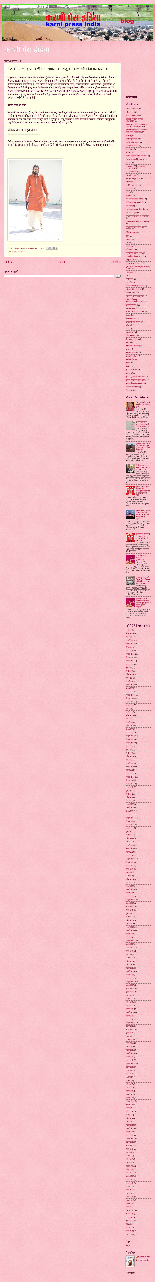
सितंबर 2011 (130, 1214)
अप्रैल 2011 (129, 1231)
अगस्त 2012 (130, 1180)
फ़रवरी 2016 (130, 1050)
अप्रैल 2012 (129, 1190)
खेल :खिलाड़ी (130, 206)
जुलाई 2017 (129, 992)
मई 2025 (128, 671)
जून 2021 (129, 831)
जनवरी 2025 (130, 685)
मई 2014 (128, 1115)
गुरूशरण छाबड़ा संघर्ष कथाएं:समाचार (137, 216)
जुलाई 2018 (129, 951)
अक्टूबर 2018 (130, 941)
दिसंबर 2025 (130, 647)
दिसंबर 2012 (130, 1169)
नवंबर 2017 (129, 978)
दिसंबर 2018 (130, 934)
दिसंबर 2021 (130, 811)
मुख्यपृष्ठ (61, 262)
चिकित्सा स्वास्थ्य (131, 232)
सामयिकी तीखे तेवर (132, 353)
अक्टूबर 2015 (130, 1064)
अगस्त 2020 (130, 866)
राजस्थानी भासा (131, 318)
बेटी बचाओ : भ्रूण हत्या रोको (135, 286)
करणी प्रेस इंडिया (27, 50)
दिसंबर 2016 (130, 1016)
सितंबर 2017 (130, 985)
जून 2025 (129, 668)
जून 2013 (129, 1152)
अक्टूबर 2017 (130, 982)
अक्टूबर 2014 (130, 1101)
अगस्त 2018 (130, 948)
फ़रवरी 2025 (130, 681)
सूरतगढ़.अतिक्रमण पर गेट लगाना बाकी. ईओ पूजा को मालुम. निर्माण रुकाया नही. (143, 447)
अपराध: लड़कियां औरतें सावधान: (136, 156)
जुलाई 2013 (129, 1149)
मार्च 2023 (129, 760)
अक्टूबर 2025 (130, 654)
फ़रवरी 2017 (130, 1009)
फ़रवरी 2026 (130, 640)
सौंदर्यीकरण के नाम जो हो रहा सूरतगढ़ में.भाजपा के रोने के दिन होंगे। (143, 537)
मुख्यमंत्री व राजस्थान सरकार (135, 296)
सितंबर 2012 (130, 1176)
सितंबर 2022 (130, 780)
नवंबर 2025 (129, 651)
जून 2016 (129, 1036)
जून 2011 (129, 1224)
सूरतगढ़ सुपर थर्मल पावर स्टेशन (135, 377)
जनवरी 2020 (130, 889)
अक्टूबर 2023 (130, 736)
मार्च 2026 (129, 637)
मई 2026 (128, 630)
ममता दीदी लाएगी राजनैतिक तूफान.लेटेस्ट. (141, 558)
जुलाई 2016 (129, 1033)
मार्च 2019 (129, 924)
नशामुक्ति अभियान (132, 260)
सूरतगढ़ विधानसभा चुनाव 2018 (136, 383)
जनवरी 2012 (130, 1200)
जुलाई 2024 (129, 705)
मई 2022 (128, 794)
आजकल (128, 163)
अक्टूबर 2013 (130, 1139)
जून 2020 (129, 872)
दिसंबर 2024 (130, 688)
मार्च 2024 (129, 719)
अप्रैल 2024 (129, 715)
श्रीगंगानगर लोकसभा (132, 339)
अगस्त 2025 (130, 661)
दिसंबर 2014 (130, 1098)
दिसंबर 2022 (130, 770)
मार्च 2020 (129, 883)
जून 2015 (129, 1077)
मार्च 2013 (129, 1163)
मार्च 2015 (129, 1087)
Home (128, 1245)
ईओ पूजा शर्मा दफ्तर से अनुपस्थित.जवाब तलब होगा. (143, 405)
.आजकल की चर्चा (131, 109)
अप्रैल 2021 (129, 838)
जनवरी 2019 (130, 930)
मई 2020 (128, 876)
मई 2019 (128, 917)
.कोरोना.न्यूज (130, 112)
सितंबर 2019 (130, 903)
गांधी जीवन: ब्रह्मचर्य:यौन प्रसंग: (135, 209)
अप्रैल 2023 (129, 756)
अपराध (128, 152)
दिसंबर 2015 (130, 1057)
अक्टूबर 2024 (130, 695)
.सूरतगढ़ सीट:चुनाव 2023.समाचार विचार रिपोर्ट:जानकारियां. (136, 131)
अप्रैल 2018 (129, 961)
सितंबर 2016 (130, 1026)
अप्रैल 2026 (129, 633)
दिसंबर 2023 (130, 729)
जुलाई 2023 (129, 746)
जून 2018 (129, 954)
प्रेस (127, 275)
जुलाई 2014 (129, 1111)
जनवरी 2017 (130, 1012)
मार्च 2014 (129, 1122)
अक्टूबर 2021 (130, 818)
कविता (128, 192)
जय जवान (129, 239)
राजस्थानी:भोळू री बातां (133, 322)
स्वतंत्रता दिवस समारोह (133, 387)
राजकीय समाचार (131, 305)
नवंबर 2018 (129, 937)
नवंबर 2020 (129, 855)
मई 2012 (128, 1186)
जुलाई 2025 (129, 664)
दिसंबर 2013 (130, 1132)
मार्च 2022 (129, 801)
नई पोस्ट (8, 262)
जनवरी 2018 (130, 971)
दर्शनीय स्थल (129, 246)
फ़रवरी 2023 (130, 763)
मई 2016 (128, 1040)
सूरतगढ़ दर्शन (130, 373)
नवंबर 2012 (129, 1173)
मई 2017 (128, 999)
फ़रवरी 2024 (130, 722)
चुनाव (127, 236)
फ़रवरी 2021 (130, 845)
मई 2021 (128, 835)
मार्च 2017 (129, 1005)
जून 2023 (129, 750)
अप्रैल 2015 (129, 1084)
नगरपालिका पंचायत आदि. (134, 256)
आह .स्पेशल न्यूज (131, 175)
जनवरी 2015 (130, 1094)
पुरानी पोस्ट (116, 262)
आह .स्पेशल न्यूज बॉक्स (133, 178)
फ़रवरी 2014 (130, 1125)
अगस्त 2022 (130, 784)
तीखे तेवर (129, 243)
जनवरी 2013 (130, 1166)
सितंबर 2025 (130, 657)
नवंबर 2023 (129, 732)
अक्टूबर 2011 (130, 1210)
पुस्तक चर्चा (129, 272)
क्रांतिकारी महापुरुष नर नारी (134, 202)
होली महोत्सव (130, 390)
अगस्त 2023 (130, 743)
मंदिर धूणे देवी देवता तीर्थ (133, 289)
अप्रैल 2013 (129, 1159)
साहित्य (128, 363)
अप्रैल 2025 (129, 674)
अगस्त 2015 (130, 1070)
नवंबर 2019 (129, 896)
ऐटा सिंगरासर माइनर (132, 185)
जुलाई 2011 (129, 1221)
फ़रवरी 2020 (130, 886)
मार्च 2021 (129, 842)
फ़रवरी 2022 (130, 804)
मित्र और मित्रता (131, 292)
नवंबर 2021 (129, 814)
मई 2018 (128, 958)
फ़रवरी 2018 (130, 968)
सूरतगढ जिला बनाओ (132, 370)
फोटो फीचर (129, 279)
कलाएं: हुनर (129, 189)
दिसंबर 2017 (130, 975)
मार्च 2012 (129, 1193)
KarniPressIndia (144, 1257)
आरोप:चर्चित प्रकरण (132, 172)
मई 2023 (128, 753)
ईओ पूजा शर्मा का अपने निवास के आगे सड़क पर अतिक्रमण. (142, 424)
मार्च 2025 (129, 678)
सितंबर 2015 (130, 1067)
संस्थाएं (128, 342)
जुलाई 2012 (129, 1183)
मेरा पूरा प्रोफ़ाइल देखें (142, 1260)
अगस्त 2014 (130, 1108)
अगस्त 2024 (130, 702)
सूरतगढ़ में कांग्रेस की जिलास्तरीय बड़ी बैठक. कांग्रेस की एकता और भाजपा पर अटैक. (143, 580)
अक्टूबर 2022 (130, 777)
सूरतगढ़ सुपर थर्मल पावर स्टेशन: (136, 380)
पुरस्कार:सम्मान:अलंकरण (134, 263)
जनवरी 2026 (130, 644)
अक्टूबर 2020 (130, 859)
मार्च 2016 (129, 1047)
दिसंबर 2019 (130, 893)
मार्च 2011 (129, 1234)
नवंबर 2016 (129, 1019)
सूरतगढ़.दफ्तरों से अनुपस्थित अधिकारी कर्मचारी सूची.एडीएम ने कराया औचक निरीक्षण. (143, 603)
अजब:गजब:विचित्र (132, 146)
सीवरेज (128, 366)
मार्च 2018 (129, 965)
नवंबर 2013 (129, 1135)
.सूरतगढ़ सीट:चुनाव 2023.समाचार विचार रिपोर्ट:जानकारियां (136, 126)
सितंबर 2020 (130, 862)
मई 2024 (128, 712)
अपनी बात (129, 149)
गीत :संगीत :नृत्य (131, 213)
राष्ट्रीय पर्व (129, 325)
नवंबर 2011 (129, 1207)
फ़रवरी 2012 (130, 1197)
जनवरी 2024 (130, 726)
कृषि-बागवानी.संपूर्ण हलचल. (135, 199)
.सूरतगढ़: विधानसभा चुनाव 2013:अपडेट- (134, 120)
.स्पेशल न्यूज (129, 135)
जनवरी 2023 (130, 767)
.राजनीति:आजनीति (132, 116)
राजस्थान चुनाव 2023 (132, 308)
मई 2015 (128, 1081)
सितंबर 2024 (130, 698)
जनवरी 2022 (130, 807)
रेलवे (127, 329)
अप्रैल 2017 (129, 1002)
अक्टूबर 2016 (130, 1023)
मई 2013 (128, 1156)
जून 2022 (129, 790)
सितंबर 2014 (130, 1104)
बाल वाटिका (129, 282)
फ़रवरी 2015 (130, 1091)
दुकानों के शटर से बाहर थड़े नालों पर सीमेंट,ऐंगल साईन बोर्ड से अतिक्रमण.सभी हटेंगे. (143, 491)
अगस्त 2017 (130, 988)
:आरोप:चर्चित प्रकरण (132, 142)
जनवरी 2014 (130, 1128)
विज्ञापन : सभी (130, 332)
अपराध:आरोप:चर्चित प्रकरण (135, 159)
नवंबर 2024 (129, 692)
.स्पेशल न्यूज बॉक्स (18, 252)
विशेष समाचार (130, 335)
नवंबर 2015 (129, 1060)
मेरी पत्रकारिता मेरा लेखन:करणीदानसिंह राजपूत (134, 300)
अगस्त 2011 (130, 1217)
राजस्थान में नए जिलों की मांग (135, 312)
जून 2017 (129, 995)
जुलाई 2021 (129, 828)
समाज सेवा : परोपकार (133, 346)
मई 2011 (128, 1227)
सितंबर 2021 (130, 821)
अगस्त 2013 (130, 1145)
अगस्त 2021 (130, 825)
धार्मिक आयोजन (131, 249)
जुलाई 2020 (129, 869)
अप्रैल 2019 (129, 920)
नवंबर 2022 (129, 773)
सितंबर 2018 (130, 944)
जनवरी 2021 (130, 849)
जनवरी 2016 (130, 1053)
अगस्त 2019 (130, 906)
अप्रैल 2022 (129, 797)
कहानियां (128, 195)
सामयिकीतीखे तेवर (132, 359)
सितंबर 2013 (130, 1142)
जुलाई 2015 (129, 1074)
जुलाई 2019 (129, 910)
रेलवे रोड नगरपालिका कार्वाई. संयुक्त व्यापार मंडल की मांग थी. (143, 467)
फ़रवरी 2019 (130, 927)
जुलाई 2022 (129, 787)
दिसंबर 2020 (130, 852)
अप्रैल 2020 (129, 879)
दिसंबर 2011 (130, 1203)
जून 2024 (129, 709)
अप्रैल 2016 (129, 1043)
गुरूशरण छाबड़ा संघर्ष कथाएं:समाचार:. (138, 221)
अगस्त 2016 (130, 1029)
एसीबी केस (129, 182)
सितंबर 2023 (130, 739)
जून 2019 (129, 913)
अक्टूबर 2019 (130, 900)
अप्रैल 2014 (129, 1118)
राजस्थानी (129, 315)
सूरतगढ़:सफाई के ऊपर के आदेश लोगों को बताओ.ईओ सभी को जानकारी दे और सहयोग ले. (143, 515)
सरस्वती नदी (129, 349)
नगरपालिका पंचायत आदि (134, 253)
